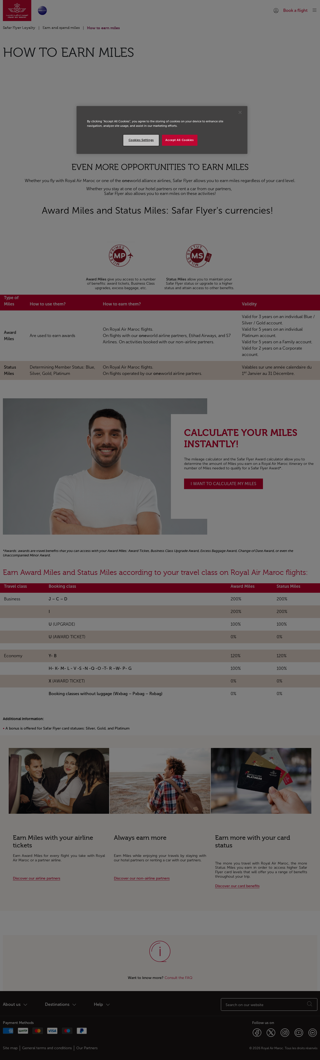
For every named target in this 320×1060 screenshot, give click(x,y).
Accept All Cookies (179, 140)
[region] (162, 130)
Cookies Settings (141, 140)
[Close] (240, 112)
